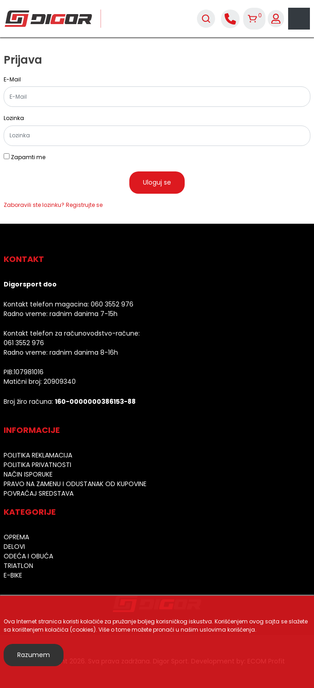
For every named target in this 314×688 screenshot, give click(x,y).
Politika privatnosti (37, 464)
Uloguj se (157, 182)
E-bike (13, 575)
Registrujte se (84, 205)
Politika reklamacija (38, 455)
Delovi (14, 546)
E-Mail (12, 79)
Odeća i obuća (28, 556)
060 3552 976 (112, 304)
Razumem (33, 654)
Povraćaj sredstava (39, 493)
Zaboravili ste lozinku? (34, 205)
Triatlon (18, 565)
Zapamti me (28, 157)
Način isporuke (28, 474)
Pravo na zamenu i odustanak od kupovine (75, 483)
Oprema (16, 537)
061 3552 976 (24, 342)
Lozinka (14, 118)
